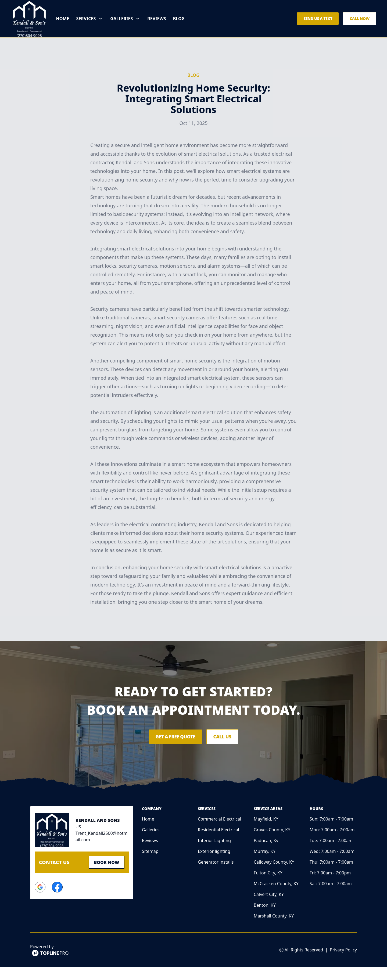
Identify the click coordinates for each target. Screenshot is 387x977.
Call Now (360, 23)
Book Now (104, 872)
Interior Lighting (214, 850)
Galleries (150, 840)
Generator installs (216, 872)
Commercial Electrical (219, 829)
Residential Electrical (218, 840)
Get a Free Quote (171, 747)
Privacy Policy (343, 960)
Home (68, 24)
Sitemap (150, 861)
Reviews (162, 24)
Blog (185, 24)
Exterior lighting (214, 861)
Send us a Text (317, 23)
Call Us (227, 747)
